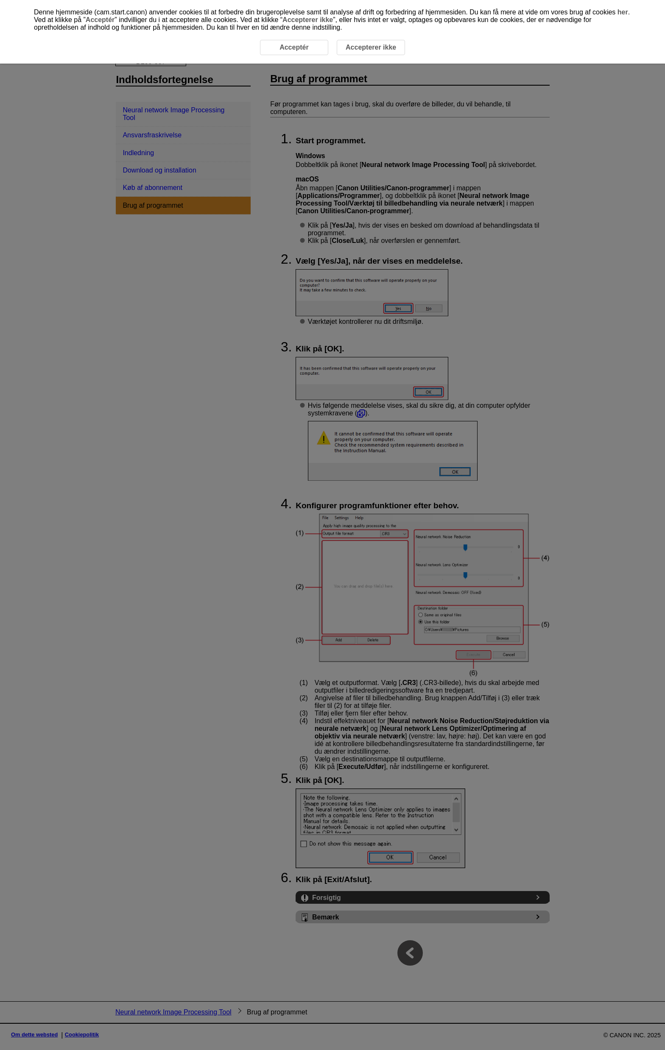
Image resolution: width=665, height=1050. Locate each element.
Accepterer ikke (307, 19)
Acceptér (100, 19)
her (623, 12)
